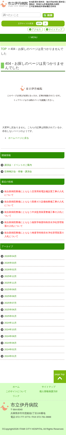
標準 (39, 23)
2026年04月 (10, 256)
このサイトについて (16, 391)
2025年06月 (10, 309)
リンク (16, 396)
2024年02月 (10, 349)
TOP (4, 48)
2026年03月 (10, 262)
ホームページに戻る (18, 138)
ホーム (16, 386)
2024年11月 (10, 322)
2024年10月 (10, 329)
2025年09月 (10, 289)
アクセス (36, 29)
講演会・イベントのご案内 (18, 165)
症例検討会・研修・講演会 (18, 171)
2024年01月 (10, 356)
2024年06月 (10, 343)
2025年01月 (10, 316)
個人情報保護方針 (48, 391)
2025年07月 (10, 303)
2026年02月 (10, 269)
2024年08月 (10, 336)
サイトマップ (55, 29)
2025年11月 (10, 282)
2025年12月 (10, 276)
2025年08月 (10, 296)
